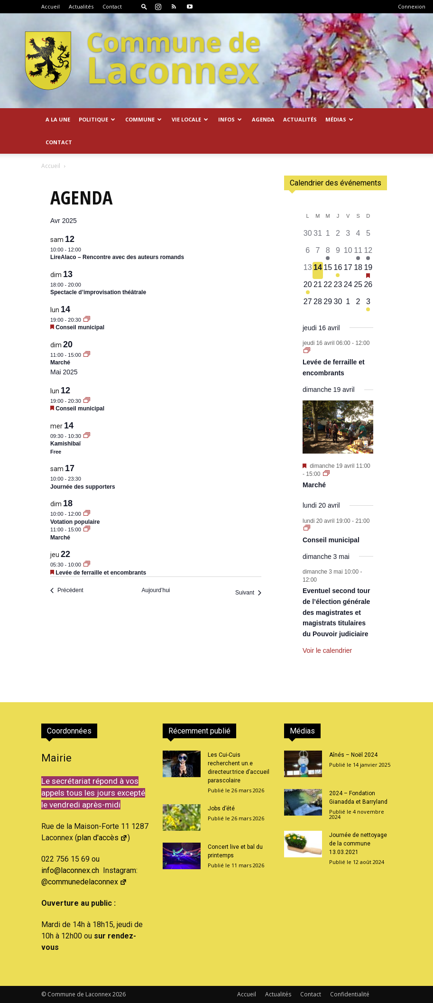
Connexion (411, 6)
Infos (230, 119)
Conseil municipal (79, 327)
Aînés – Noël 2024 (353, 755)
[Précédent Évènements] (66, 590)
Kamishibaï (65, 443)
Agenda (263, 119)
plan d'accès (102, 837)
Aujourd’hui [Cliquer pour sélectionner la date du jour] (155, 590)
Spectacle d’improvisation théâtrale (98, 292)
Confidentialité (349, 994)
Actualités (81, 6)
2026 (119, 994)
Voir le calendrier (327, 650)
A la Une (58, 119)
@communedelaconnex (84, 881)
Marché (60, 362)
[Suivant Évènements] (248, 592)
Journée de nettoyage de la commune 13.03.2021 (358, 843)
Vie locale (190, 119)
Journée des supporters (82, 486)
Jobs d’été (221, 808)
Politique (97, 119)
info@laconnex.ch (70, 870)
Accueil (50, 6)
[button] (144, 6)
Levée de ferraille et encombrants (100, 572)
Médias (339, 119)
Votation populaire (75, 522)
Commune (143, 119)
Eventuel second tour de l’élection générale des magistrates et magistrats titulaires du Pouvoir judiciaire (336, 612)
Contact (112, 6)
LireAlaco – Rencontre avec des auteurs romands (117, 257)
